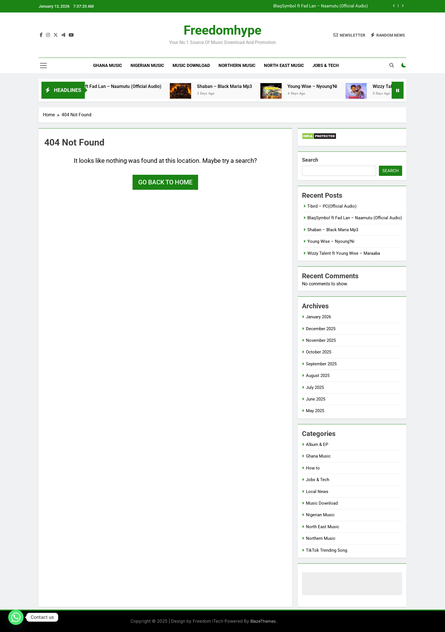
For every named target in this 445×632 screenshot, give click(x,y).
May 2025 (315, 410)
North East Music (284, 65)
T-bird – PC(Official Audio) (331, 206)
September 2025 (321, 363)
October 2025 (318, 352)
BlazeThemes (263, 621)
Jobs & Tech (325, 65)
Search (310, 160)
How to (313, 468)
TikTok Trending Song (326, 550)
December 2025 (320, 328)
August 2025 (317, 375)
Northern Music (237, 65)
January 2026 (318, 316)
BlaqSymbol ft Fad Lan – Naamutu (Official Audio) (320, 6)
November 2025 (321, 340)
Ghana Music (107, 65)
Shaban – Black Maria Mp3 (230, 86)
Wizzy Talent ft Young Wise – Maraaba (343, 253)
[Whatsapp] (16, 617)
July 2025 (315, 387)
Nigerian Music (147, 65)
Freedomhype (222, 30)
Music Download (191, 65)
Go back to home (165, 182)
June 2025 (315, 399)
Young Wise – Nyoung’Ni (318, 86)
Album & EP (317, 444)
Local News (317, 491)
